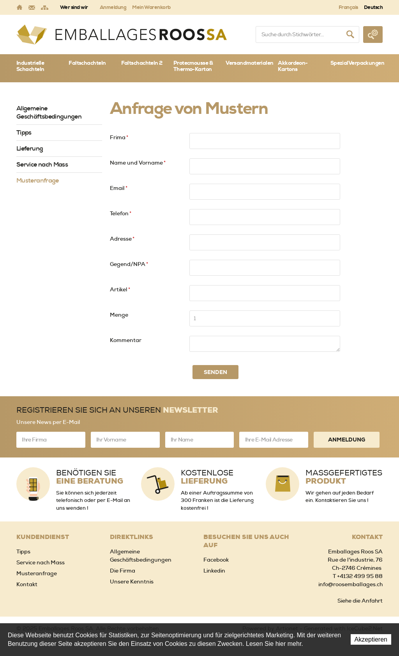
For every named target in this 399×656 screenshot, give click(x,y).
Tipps (24, 132)
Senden (215, 372)
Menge (119, 314)
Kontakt (26, 584)
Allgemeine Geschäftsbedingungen (48, 112)
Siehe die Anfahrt (360, 600)
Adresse (122, 238)
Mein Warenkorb (151, 7)
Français (348, 7)
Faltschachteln (87, 62)
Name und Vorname (138, 162)
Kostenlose (207, 477)
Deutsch (373, 7)
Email (118, 187)
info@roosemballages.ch (350, 584)
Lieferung (29, 148)
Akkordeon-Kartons (292, 66)
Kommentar (125, 340)
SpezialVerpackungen (356, 62)
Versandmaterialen (249, 62)
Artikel (120, 289)
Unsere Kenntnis (132, 581)
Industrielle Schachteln (30, 66)
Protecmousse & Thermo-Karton (193, 66)
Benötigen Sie (89, 477)
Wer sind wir (74, 7)
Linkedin (214, 570)
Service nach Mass (42, 164)
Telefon (120, 213)
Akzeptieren (371, 639)
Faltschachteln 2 (141, 62)
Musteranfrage (37, 180)
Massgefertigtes (343, 477)
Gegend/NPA (129, 264)
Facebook (216, 559)
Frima (119, 137)
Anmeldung (113, 7)
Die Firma (122, 570)
